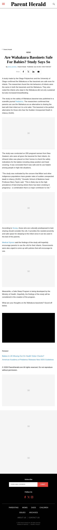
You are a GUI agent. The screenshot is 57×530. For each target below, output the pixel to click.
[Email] (38, 71)
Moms (25, 507)
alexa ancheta (12, 67)
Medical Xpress (8, 242)
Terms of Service (22, 524)
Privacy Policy (35, 524)
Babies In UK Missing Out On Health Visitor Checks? (23, 356)
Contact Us (34, 517)
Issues (22, 512)
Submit (42, 484)
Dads (33, 507)
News (28, 52)
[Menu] (3, 4)
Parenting (13, 507)
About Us (21, 517)
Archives (33, 512)
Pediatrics (19, 102)
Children (44, 507)
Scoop (15, 228)
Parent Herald (7, 49)
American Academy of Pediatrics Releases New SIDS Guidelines (28, 360)
